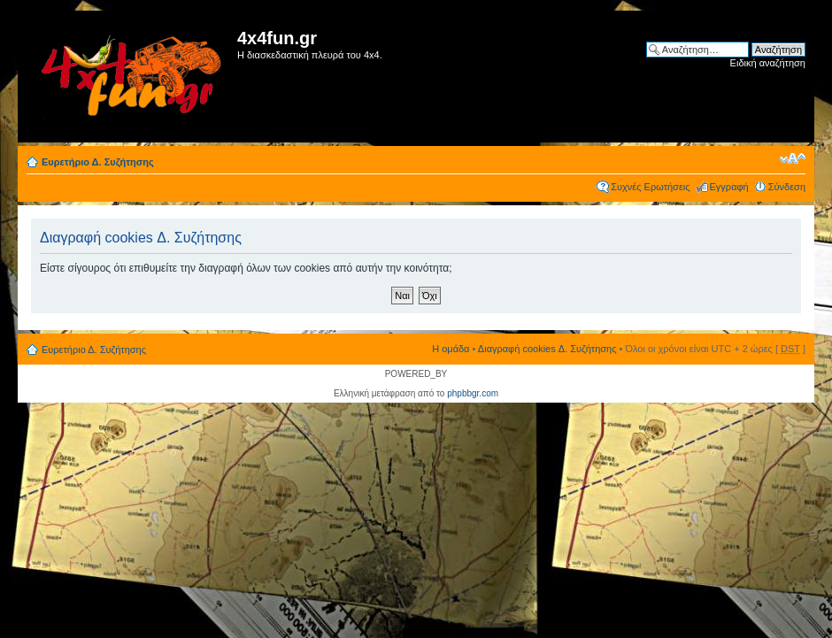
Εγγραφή (729, 186)
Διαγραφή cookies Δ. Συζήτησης (547, 348)
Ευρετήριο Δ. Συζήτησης (98, 162)
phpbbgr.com (472, 393)
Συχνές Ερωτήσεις (650, 186)
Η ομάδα (450, 348)
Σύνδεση (786, 186)
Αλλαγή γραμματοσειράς (792, 158)
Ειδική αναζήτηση (767, 63)
